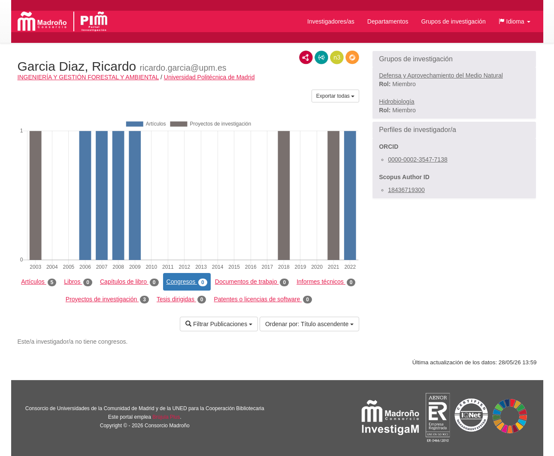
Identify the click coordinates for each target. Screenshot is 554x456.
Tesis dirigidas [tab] (181, 299)
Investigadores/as (330, 21)
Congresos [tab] (187, 282)
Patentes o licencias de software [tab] (263, 299)
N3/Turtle (337, 57)
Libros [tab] (78, 282)
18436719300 (406, 189)
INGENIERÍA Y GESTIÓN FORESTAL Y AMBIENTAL (88, 77)
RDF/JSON (352, 57)
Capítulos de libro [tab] (129, 282)
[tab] (454, 59)
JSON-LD (321, 57)
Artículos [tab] (38, 282)
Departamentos (388, 21)
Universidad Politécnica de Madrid (209, 77)
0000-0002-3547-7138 (418, 159)
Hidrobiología (397, 101)
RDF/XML (306, 57)
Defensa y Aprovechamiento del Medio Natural (441, 75)
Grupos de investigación (453, 21)
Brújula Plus (166, 417)
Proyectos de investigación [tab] (107, 299)
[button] (514, 21)
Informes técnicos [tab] (326, 282)
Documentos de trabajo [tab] (252, 282)
